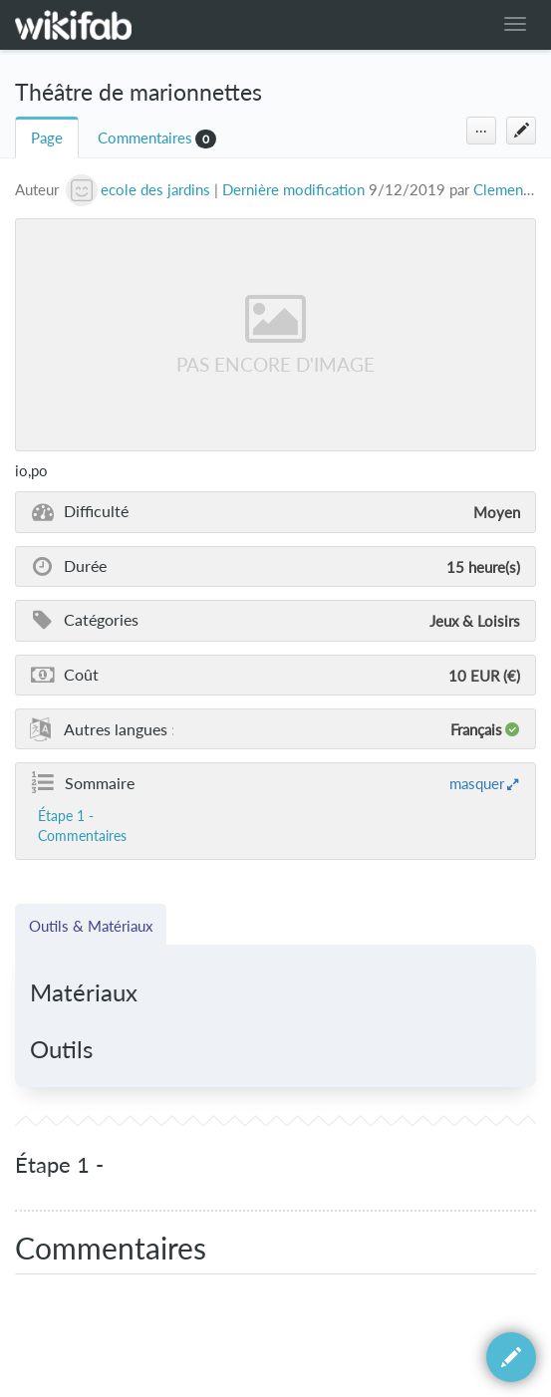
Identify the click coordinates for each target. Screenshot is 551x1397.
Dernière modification (293, 189)
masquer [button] (476, 783)
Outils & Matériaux (90, 926)
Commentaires (145, 138)
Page (47, 138)
